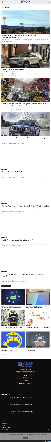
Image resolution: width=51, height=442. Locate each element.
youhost (47, 441)
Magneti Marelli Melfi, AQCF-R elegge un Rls (16, 172)
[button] (2, 2)
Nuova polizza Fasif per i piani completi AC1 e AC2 (21, 404)
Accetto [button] (25, 438)
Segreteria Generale (5, 71)
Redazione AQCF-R (5, 277)
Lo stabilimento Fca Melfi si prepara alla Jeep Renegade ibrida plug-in (25, 138)
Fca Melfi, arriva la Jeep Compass (12, 70)
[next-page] (5, 354)
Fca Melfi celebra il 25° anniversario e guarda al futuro (19, 35)
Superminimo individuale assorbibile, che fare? (21, 397)
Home (2, 5)
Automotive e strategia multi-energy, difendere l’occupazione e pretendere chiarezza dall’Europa (11, 307)
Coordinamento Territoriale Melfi (8, 37)
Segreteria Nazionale (6, 139)
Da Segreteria (4, 67)
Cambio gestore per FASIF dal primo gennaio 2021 (21, 411)
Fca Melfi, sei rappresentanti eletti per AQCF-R (17, 240)
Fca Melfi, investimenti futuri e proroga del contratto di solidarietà (23, 104)
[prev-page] (2, 354)
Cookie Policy (39, 434)
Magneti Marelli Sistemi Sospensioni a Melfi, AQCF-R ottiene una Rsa (25, 206)
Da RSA (3, 33)
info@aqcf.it (28, 388)
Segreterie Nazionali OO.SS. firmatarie (9, 105)
